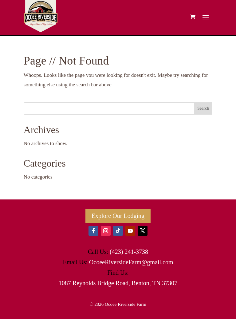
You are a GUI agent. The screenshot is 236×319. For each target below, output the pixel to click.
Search (203, 108)
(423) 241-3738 (129, 251)
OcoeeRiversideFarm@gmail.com (131, 262)
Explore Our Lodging (118, 215)
